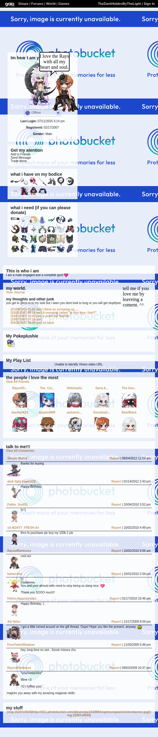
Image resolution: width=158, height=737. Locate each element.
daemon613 (19, 412)
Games (64, 3)
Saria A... (101, 388)
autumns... (74, 412)
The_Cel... (47, 388)
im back (32, 322)
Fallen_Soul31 (17, 504)
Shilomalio (74, 388)
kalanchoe (14, 574)
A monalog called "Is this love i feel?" (54, 312)
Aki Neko (13, 621)
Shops (23, 3)
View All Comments (20, 450)
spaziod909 (47, 412)
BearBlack (129, 412)
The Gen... (129, 388)
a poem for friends (40, 316)
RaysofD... (19, 388)
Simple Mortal (17, 458)
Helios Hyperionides (21, 598)
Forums (37, 3)
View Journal (15, 292)
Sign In (149, 3)
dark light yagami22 (21, 481)
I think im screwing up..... (45, 309)
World (51, 3)
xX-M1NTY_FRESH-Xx (23, 527)
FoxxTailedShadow (21, 644)
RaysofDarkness (19, 550)
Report (114, 458)
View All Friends (17, 381)
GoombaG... (102, 412)
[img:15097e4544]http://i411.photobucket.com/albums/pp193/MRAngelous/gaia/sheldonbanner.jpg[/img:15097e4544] (79, 713)
